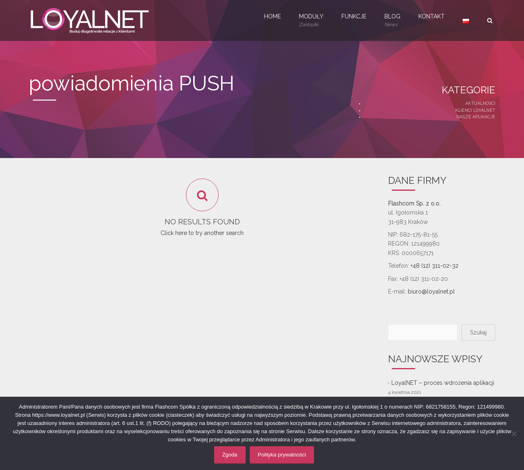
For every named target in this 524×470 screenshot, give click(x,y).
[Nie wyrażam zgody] (514, 433)
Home (272, 16)
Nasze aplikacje (475, 116)
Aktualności (480, 103)
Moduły (311, 21)
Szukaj (478, 332)
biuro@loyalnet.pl (431, 291)
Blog (392, 21)
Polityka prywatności (282, 455)
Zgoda (229, 455)
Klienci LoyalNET (475, 110)
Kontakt (431, 16)
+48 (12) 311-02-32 (434, 265)
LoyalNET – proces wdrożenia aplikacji (442, 383)
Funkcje (353, 16)
